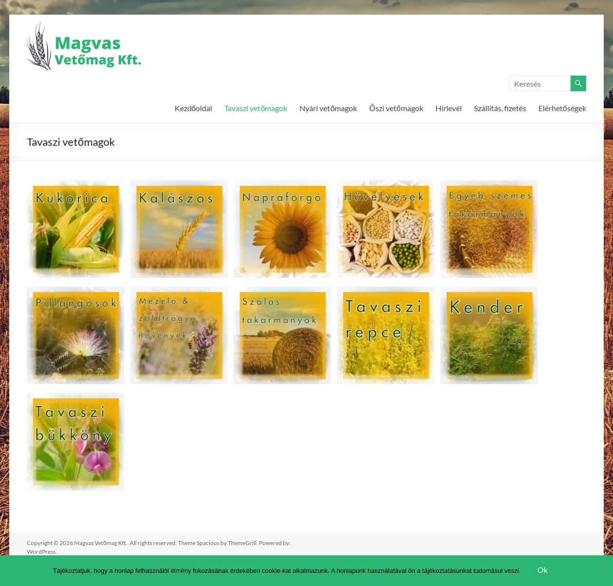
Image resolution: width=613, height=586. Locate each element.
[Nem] (601, 571)
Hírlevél (448, 108)
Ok (542, 569)
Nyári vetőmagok (328, 108)
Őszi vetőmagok (396, 108)
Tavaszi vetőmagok (255, 108)
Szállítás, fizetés (500, 108)
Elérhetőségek (562, 108)
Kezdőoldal (194, 108)
